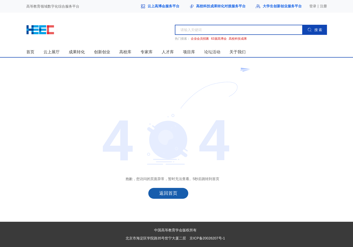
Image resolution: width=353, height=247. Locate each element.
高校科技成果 (238, 38)
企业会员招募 (200, 38)
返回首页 (168, 193)
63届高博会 (218, 38)
